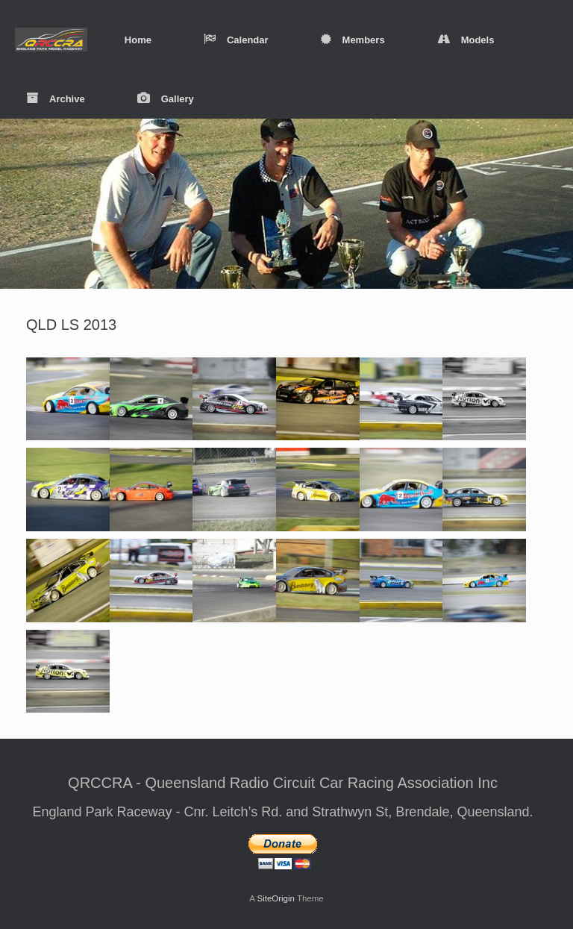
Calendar (236, 40)
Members (353, 40)
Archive (55, 98)
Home (138, 40)
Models (466, 40)
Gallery (165, 98)
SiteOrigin (276, 898)
